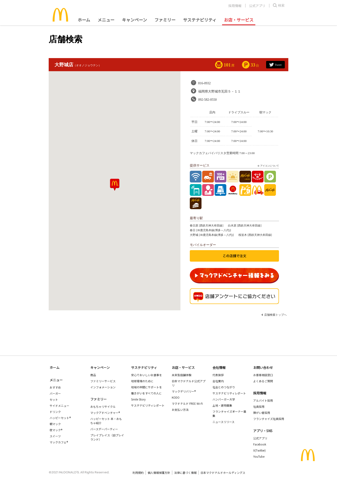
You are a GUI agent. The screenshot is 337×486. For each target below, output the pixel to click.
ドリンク (55, 412)
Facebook (259, 444)
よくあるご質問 (263, 381)
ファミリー (165, 20)
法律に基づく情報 (185, 473)
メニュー (56, 380)
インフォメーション (103, 387)
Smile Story (138, 399)
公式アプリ (257, 5)
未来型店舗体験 (181, 375)
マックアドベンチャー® (105, 413)
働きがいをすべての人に (146, 393)
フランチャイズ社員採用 (268, 419)
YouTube (258, 456)
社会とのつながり (223, 387)
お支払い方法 (180, 410)
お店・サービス (238, 20)
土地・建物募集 (222, 405)
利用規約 (138, 473)
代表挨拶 (218, 375)
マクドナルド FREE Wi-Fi (187, 403)
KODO (175, 397)
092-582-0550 (207, 99)
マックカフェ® (59, 442)
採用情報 (235, 5)
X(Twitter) (259, 450)
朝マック (55, 424)
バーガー (55, 393)
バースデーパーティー (104, 429)
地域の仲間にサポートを (146, 387)
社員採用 (258, 406)
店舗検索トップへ (275, 314)
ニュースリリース (223, 422)
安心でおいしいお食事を (146, 375)
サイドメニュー (59, 406)
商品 (93, 375)
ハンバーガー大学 (223, 399)
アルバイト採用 (263, 400)
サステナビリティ (199, 20)
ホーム (84, 20)
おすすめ (55, 387)
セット (54, 399)
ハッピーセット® (60, 418)
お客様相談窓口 (263, 375)
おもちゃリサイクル (103, 406)
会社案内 (218, 381)
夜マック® (56, 430)
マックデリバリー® (184, 391)
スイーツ (55, 436)
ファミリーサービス (103, 381)
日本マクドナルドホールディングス (223, 473)
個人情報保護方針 (159, 473)
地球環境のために (142, 381)
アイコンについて (267, 166)
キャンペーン (134, 20)
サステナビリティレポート (148, 405)
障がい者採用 (261, 413)
